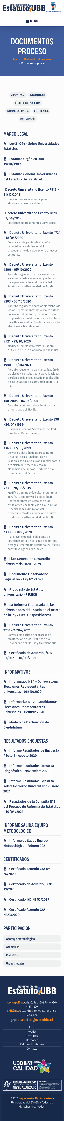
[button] (32, 939)
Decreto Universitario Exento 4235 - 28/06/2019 (28, 485)
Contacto (32, 1048)
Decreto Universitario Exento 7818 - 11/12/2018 (31, 192)
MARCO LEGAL (18, 95)
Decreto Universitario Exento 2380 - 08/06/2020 (28, 529)
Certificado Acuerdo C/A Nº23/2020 (24, 912)
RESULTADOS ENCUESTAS (27, 103)
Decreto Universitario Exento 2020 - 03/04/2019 (31, 215)
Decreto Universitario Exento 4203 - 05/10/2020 (28, 298)
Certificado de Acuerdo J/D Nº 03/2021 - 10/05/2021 (28, 655)
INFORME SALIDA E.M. (18, 110)
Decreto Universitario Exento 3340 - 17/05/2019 (28, 445)
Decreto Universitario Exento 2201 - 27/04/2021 (28, 627)
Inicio (16, 59)
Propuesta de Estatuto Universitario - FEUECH (23, 592)
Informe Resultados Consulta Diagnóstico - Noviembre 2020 (28, 768)
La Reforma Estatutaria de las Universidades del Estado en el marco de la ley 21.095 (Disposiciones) (31, 610)
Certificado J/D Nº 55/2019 (26, 899)
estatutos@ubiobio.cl (34, 1019)
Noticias (32, 1031)
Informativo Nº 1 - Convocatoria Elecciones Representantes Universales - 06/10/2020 (30, 686)
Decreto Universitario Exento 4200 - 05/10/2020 (28, 267)
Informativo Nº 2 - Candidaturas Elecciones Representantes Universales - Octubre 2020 (30, 707)
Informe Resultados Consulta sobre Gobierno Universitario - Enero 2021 (31, 786)
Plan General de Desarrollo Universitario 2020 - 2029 (26, 561)
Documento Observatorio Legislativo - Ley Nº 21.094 (25, 576)
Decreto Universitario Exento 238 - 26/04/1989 (31, 421)
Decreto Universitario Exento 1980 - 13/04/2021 (28, 362)
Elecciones (32, 1040)
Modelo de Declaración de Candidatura (26, 724)
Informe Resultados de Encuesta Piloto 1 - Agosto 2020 (31, 753)
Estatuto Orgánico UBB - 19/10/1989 (24, 161)
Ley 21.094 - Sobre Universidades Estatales (31, 146)
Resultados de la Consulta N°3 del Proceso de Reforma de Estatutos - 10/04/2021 (31, 806)
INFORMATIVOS (37, 95)
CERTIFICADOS (41, 110)
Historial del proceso (37, 59)
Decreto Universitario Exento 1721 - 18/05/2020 (31, 235)
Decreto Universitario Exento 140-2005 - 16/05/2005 (28, 398)
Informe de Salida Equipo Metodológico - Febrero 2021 (25, 843)
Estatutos (32, 1036)
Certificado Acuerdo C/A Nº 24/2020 (26, 871)
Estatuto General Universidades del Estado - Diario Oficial (30, 176)
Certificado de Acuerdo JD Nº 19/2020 (28, 886)
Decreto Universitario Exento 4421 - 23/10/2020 (28, 338)
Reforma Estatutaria (32, 1044)
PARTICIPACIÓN (27, 118)
